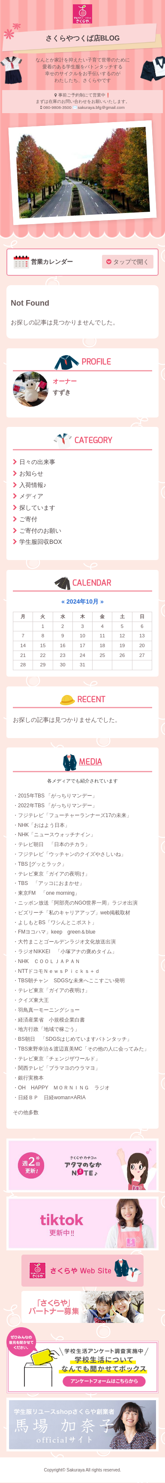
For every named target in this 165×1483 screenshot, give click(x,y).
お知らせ (31, 473)
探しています (37, 507)
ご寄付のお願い (40, 530)
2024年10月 (82, 601)
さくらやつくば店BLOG (82, 38)
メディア (31, 496)
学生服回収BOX (40, 541)
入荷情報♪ (32, 485)
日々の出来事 (37, 461)
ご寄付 (28, 519)
